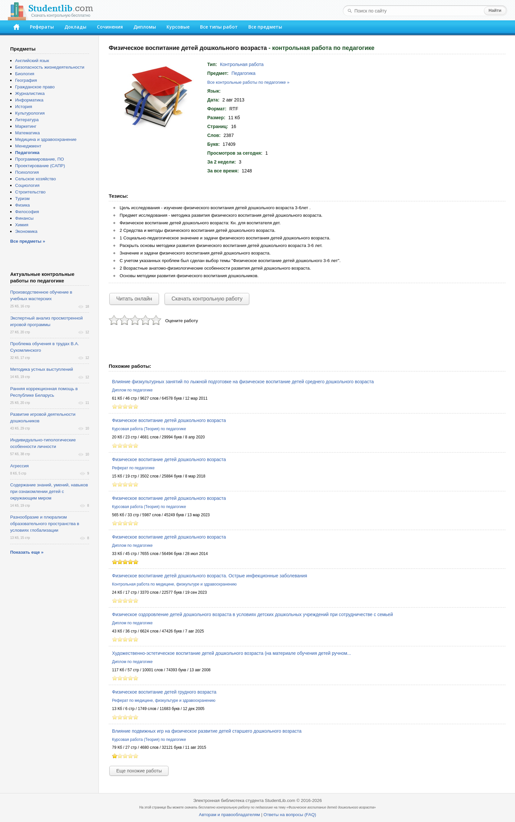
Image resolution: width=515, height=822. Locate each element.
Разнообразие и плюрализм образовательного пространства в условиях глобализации (44, 524)
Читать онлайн (134, 298)
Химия (21, 224)
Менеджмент (28, 146)
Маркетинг (25, 126)
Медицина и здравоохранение (46, 139)
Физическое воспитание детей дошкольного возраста (169, 420)
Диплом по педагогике (132, 390)
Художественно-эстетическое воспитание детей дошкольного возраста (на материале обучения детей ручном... (231, 653)
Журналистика (30, 93)
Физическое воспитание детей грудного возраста (164, 692)
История (23, 106)
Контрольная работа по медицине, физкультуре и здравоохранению (174, 584)
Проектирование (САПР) (40, 165)
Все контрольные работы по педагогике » (248, 82)
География (26, 80)
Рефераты (42, 27)
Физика (22, 205)
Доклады (75, 27)
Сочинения (110, 27)
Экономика (26, 231)
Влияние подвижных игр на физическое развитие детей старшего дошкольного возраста (207, 731)
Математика (27, 132)
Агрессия (19, 465)
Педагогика (244, 73)
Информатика (29, 100)
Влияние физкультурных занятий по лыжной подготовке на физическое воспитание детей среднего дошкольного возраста (243, 381)
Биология (24, 73)
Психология (27, 172)
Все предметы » (27, 241)
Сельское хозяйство (35, 178)
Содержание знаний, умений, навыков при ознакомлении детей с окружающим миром (49, 491)
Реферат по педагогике (133, 468)
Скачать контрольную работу (206, 298)
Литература (27, 119)
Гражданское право (35, 86)
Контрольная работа (242, 64)
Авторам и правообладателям (229, 814)
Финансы (24, 218)
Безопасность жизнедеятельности (49, 67)
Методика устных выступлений (41, 369)
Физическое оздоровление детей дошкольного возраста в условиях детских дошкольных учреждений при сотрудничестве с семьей (252, 614)
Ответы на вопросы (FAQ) (289, 814)
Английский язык (32, 60)
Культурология (30, 113)
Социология (27, 185)
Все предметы (265, 27)
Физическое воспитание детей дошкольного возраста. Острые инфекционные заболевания (209, 575)
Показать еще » (26, 552)
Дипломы (144, 27)
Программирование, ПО (39, 159)
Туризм (22, 198)
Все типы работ (219, 27)
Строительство (30, 191)
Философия (27, 211)
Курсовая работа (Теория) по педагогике (149, 429)
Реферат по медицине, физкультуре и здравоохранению (163, 700)
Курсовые (178, 27)
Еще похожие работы (139, 770)
